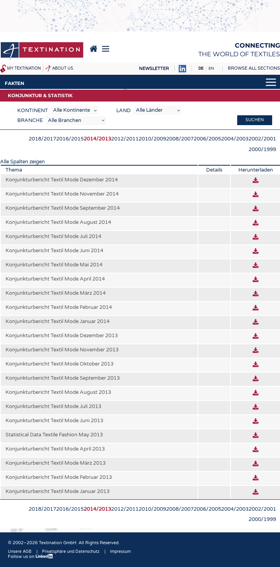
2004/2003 (235, 139)
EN (211, 68)
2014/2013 (97, 139)
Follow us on (30, 556)
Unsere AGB (19, 551)
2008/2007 (180, 139)
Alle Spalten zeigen (22, 162)
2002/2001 (262, 139)
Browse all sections (254, 68)
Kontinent (32, 110)
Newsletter (154, 68)
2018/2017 (42, 139)
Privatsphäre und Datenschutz (70, 551)
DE (200, 68)
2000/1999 (262, 149)
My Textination (24, 68)
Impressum (120, 551)
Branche (30, 120)
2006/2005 (207, 139)
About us (62, 68)
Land (123, 110)
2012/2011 (125, 139)
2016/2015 (70, 139)
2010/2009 (152, 139)
